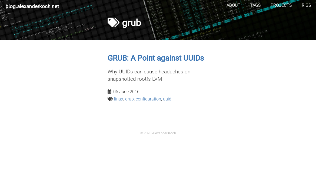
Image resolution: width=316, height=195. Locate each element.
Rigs (306, 5)
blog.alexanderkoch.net (32, 6)
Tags (255, 5)
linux (118, 99)
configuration (148, 99)
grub (129, 99)
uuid (167, 99)
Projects (281, 5)
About (233, 5)
